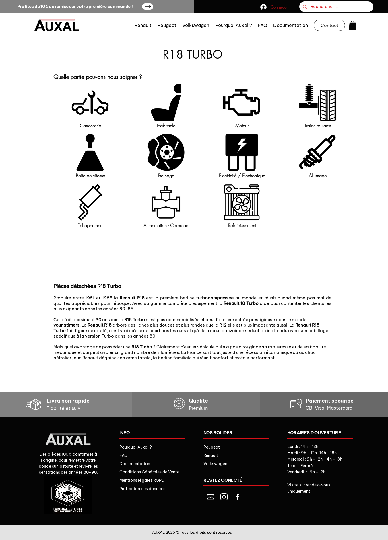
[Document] (210, 497)
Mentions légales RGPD (141, 480)
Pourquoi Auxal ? (135, 447)
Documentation (134, 463)
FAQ (123, 455)
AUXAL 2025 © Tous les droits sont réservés (192, 532)
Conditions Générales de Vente (149, 472)
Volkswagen (215, 463)
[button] (352, 25)
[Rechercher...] (336, 6)
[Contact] (329, 25)
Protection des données (142, 488)
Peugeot (211, 447)
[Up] (147, 6)
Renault (210, 455)
